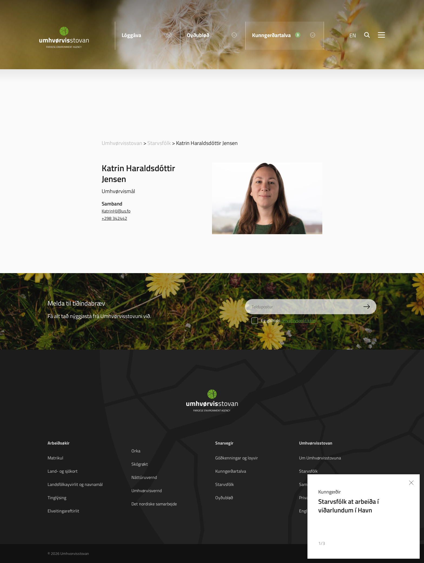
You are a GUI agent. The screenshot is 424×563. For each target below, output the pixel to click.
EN (352, 35)
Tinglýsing (57, 498)
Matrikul (55, 458)
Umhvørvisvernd (146, 491)
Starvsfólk (159, 143)
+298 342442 (114, 218)
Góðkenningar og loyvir (236, 458)
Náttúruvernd (144, 477)
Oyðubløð (224, 498)
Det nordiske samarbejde (154, 504)
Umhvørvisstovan (122, 143)
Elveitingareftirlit (63, 511)
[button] (393, 543)
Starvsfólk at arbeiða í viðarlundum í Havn (349, 505)
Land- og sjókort (63, 471)
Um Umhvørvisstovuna (320, 458)
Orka (135, 451)
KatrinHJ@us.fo (116, 211)
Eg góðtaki (283, 320)
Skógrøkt (139, 464)
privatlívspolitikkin (298, 320)
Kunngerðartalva (230, 471)
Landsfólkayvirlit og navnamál (75, 484)
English (306, 511)
